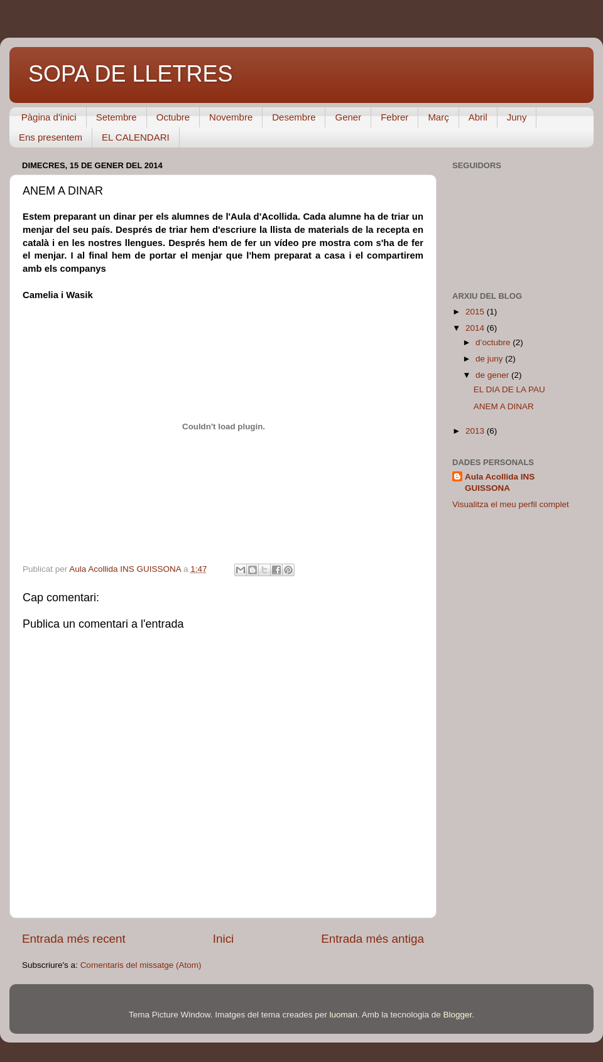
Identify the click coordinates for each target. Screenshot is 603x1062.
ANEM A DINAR (504, 406)
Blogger (457, 1014)
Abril (478, 117)
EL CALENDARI (136, 137)
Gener (348, 117)
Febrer (394, 117)
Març (438, 117)
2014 (476, 328)
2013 (476, 431)
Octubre (173, 117)
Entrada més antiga (372, 938)
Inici (223, 938)
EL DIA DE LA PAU (509, 389)
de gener (493, 375)
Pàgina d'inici (49, 117)
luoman (343, 1014)
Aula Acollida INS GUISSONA (500, 482)
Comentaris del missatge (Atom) (141, 965)
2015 (476, 311)
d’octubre (494, 342)
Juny (517, 117)
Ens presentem (50, 137)
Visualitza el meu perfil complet (510, 504)
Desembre (293, 117)
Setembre (116, 117)
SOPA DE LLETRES (130, 74)
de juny (490, 358)
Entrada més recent (74, 938)
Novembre (231, 117)
